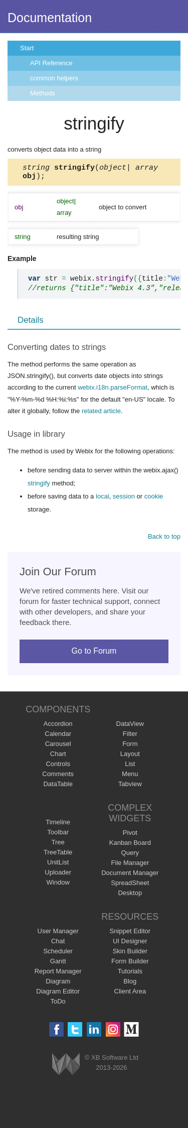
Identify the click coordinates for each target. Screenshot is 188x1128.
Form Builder (129, 964)
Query (130, 855)
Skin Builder (130, 954)
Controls (58, 767)
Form (129, 746)
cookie (153, 499)
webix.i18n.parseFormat (112, 390)
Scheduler (58, 954)
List (130, 767)
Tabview (130, 787)
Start (27, 48)
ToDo (58, 1004)
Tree (58, 845)
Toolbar (58, 835)
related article (101, 414)
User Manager (58, 934)
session (124, 499)
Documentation (50, 18)
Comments (58, 777)
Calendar (58, 736)
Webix (66, 1067)
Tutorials (130, 974)
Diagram (58, 984)
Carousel (58, 746)
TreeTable (58, 855)
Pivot (130, 835)
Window (58, 885)
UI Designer (130, 944)
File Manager (130, 865)
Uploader (58, 875)
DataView (130, 726)
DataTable (58, 787)
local (102, 499)
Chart (58, 757)
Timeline (58, 825)
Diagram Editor (58, 994)
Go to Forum (94, 654)
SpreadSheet (130, 886)
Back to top (164, 539)
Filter (130, 736)
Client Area (130, 994)
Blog (129, 984)
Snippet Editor (129, 934)
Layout (130, 757)
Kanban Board (130, 845)
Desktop (130, 896)
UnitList (58, 865)
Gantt (58, 964)
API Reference (51, 63)
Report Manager (58, 974)
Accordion (58, 726)
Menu (130, 777)
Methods (42, 93)
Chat (58, 944)
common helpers (54, 78)
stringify (39, 486)
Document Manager (129, 876)
